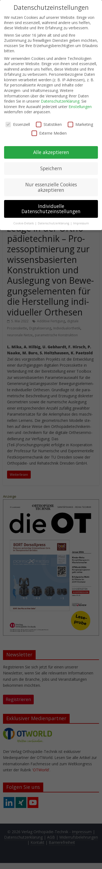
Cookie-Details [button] (24, 220)
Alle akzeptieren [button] (51, 149)
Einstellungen (80, 103)
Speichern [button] (51, 165)
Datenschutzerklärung (60, 98)
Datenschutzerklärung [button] (54, 220)
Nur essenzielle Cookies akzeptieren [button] (51, 184)
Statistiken (49, 121)
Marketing (80, 121)
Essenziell (17, 121)
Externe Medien (49, 129)
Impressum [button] (81, 220)
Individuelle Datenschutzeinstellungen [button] (51, 206)
